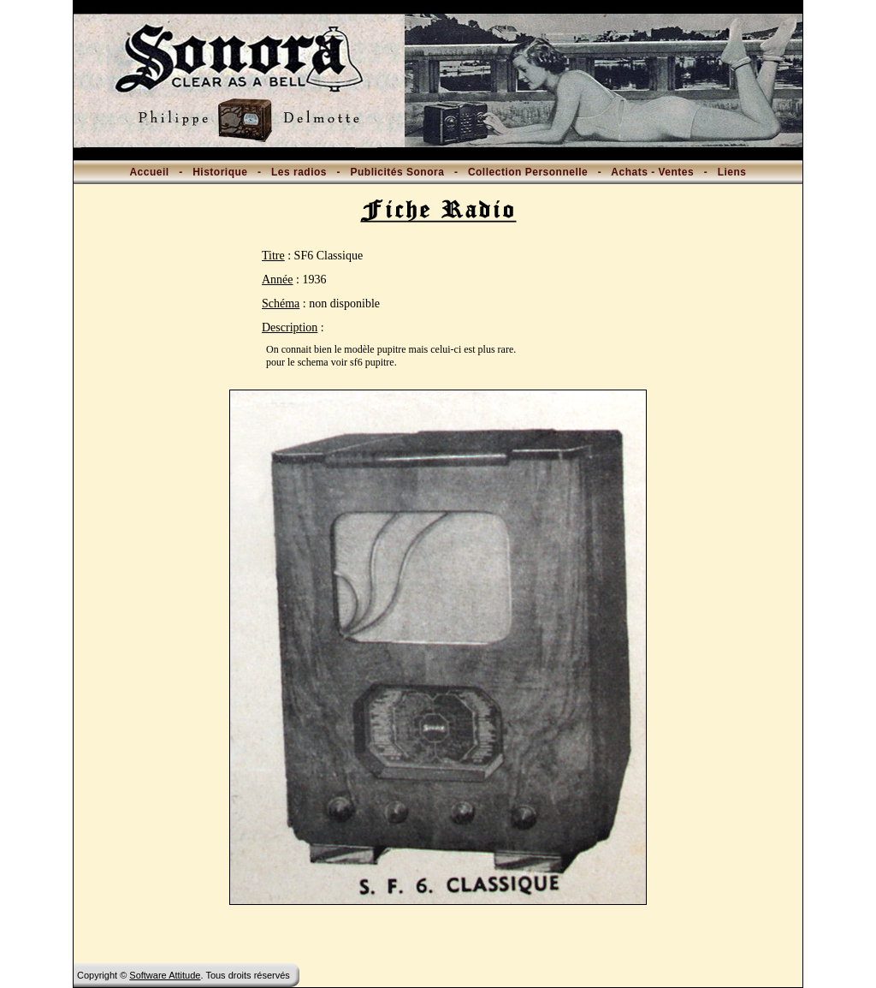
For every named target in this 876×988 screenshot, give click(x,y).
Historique (219, 172)
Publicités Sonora (398, 172)
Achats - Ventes (652, 172)
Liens (732, 172)
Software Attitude (164, 975)
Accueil (149, 172)
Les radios (299, 172)
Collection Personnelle (528, 172)
